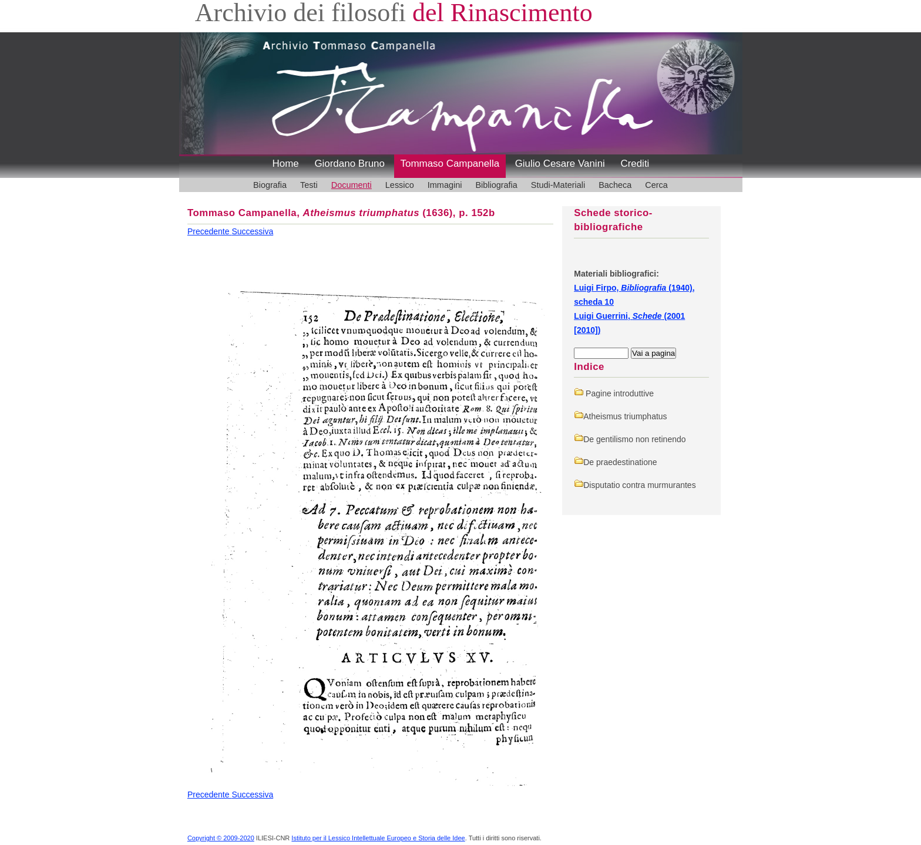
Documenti (351, 185)
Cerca (656, 185)
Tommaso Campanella (450, 163)
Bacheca (615, 185)
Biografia (270, 185)
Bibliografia (496, 185)
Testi (309, 185)
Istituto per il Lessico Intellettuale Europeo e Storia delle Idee (378, 837)
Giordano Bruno (349, 163)
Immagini (445, 185)
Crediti (634, 163)
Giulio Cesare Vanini (560, 163)
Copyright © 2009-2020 (220, 837)
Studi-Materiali (558, 185)
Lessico (399, 185)
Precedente (209, 231)
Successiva (252, 231)
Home (286, 163)
